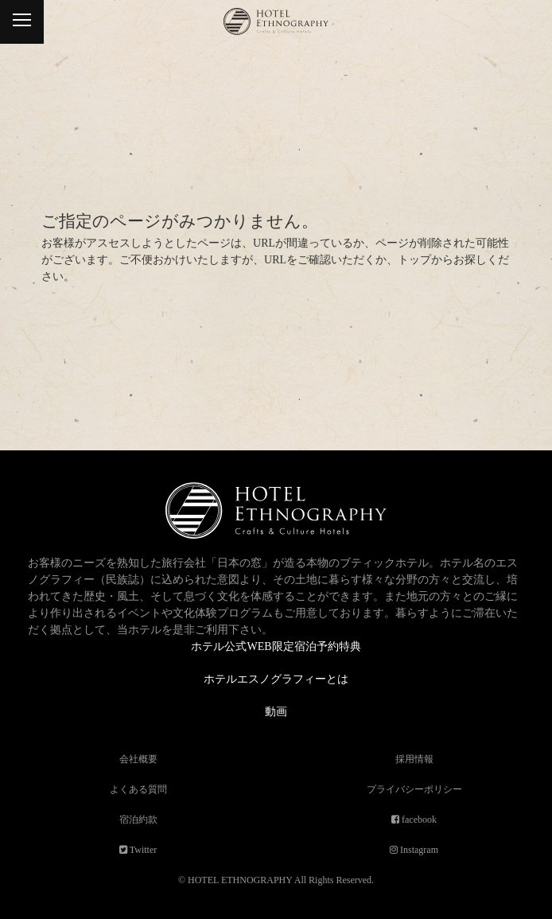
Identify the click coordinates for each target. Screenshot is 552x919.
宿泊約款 (138, 819)
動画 (276, 712)
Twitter (142, 850)
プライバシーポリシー (414, 789)
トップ (414, 260)
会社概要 (138, 759)
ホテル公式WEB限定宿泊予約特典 (275, 646)
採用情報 (414, 759)
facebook (418, 819)
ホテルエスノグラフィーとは (276, 679)
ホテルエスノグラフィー (276, 30)
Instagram (418, 850)
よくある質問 (138, 789)
